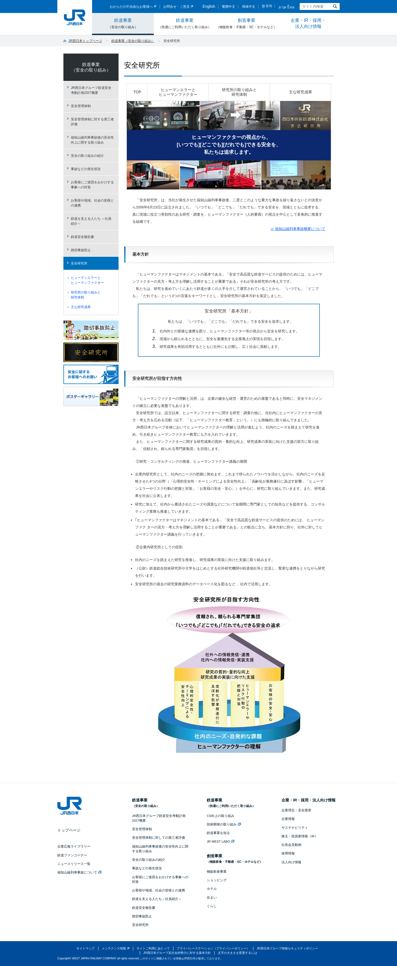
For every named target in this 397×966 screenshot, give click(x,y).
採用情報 (288, 853)
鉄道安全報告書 (82, 237)
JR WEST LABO (220, 841)
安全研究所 (142, 65)
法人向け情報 (291, 862)
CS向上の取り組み (220, 815)
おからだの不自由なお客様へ (131, 7)
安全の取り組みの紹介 (87, 156)
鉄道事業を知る (218, 833)
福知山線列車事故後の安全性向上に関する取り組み (92, 140)
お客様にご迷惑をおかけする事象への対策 (92, 184)
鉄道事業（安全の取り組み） (132, 41)
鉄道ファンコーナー (72, 855)
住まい (212, 897)
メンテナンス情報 (114, 948)
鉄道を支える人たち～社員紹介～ (157, 899)
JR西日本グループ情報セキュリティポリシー (287, 948)
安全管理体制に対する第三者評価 (92, 121)
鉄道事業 (123, 24)
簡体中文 (248, 7)
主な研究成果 (300, 92)
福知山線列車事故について (79, 872)
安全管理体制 (81, 106)
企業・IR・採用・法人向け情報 (308, 23)
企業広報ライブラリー (73, 846)
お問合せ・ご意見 (176, 7)
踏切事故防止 (81, 250)
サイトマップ (85, 948)
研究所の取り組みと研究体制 (239, 92)
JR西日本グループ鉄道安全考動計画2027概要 (91, 90)
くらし (212, 906)
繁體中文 (228, 7)
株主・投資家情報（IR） (299, 836)
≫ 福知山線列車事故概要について (297, 229)
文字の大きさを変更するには (237, 952)
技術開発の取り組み (224, 824)
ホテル (212, 888)
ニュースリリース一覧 (73, 864)
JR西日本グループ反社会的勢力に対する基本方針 (177, 952)
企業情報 (288, 819)
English (209, 6)
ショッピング (217, 880)
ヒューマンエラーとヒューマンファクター (178, 92)
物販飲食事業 (217, 871)
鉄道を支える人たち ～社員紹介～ (91, 221)
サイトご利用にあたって (153, 948)
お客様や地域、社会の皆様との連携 (92, 203)
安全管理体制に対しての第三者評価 (158, 837)
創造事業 (246, 24)
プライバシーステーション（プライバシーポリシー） (213, 948)
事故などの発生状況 (86, 169)
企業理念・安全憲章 (296, 810)
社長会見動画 (291, 844)
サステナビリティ (294, 827)
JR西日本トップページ (85, 41)
